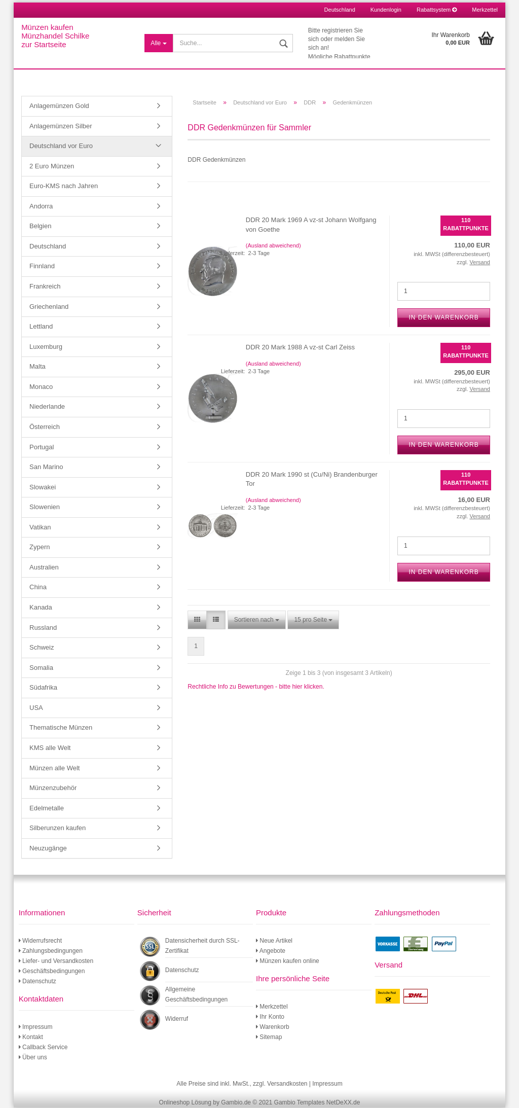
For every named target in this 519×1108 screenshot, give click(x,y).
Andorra (41, 206)
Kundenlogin (385, 10)
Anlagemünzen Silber (60, 126)
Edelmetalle (46, 808)
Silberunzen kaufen (57, 828)
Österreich (44, 427)
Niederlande (47, 407)
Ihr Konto (270, 1017)
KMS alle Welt (49, 748)
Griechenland (48, 307)
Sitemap (269, 1037)
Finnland (42, 267)
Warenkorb (272, 1027)
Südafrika (43, 688)
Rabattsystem (437, 10)
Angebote (270, 951)
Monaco (41, 387)
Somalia (41, 668)
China (38, 588)
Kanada (40, 608)
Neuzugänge (48, 848)
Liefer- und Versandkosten (56, 961)
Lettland (41, 327)
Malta (37, 367)
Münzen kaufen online (287, 961)
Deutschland (47, 247)
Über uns (33, 1057)
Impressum (36, 1027)
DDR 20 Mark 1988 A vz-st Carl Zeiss (300, 347)
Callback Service (43, 1047)
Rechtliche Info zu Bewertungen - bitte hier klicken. (256, 687)
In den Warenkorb (443, 317)
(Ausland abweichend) (273, 246)
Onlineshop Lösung (185, 1102)
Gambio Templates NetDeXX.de (317, 1102)
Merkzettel (485, 10)
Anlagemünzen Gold (59, 106)
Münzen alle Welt (54, 768)
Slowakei (42, 487)
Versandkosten (287, 1084)
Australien (44, 567)
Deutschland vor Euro (61, 146)
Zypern (39, 547)
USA (36, 708)
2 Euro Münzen (51, 166)
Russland (43, 628)
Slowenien (44, 507)
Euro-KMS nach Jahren (63, 186)
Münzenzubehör (53, 788)
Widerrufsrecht (40, 941)
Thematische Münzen (60, 728)
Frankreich (44, 287)
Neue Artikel (274, 941)
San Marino (46, 467)
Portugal (41, 447)
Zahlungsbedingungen (51, 951)
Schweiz (41, 648)
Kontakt (31, 1037)
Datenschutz (37, 981)
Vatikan (40, 527)
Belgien (40, 226)
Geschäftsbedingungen (52, 971)
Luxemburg (45, 347)
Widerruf (176, 1019)
